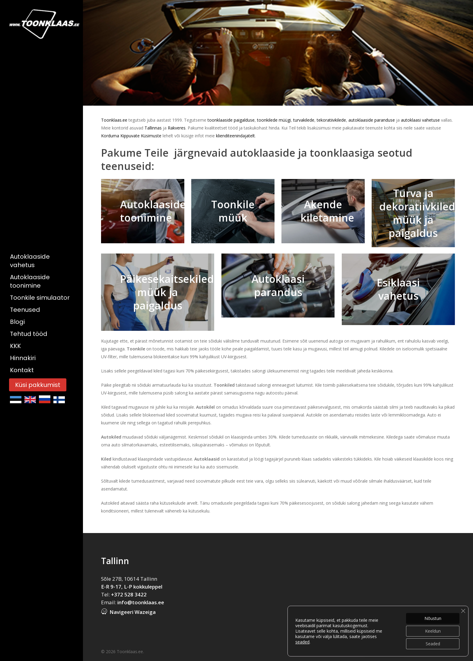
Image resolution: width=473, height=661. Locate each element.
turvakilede (303, 120)
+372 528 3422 (129, 594)
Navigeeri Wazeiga (133, 611)
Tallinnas (153, 128)
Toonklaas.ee (114, 120)
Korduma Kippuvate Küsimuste (131, 136)
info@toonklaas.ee (140, 602)
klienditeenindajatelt (235, 136)
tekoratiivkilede (331, 120)
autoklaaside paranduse (371, 120)
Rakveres (177, 128)
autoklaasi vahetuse (420, 120)
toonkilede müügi (274, 120)
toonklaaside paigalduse (230, 120)
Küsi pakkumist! (435, 642)
